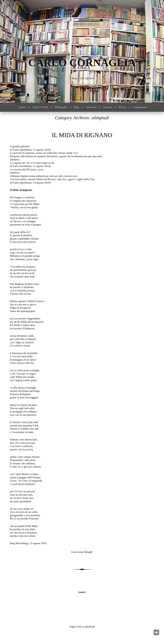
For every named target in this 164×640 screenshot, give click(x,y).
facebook (89, 626)
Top (156, 632)
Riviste (122, 107)
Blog (76, 107)
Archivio (107, 107)
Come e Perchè (40, 107)
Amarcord (91, 107)
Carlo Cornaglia (82, 62)
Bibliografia (61, 107)
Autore (22, 107)
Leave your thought (82, 551)
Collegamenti (140, 107)
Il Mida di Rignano (82, 135)
